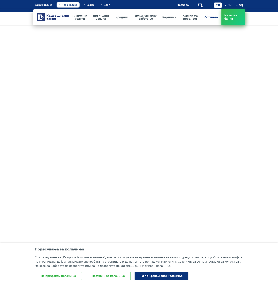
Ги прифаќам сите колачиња (161, 276)
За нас (90, 4)
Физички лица (43, 4)
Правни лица (69, 4)
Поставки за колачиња (108, 276)
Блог (107, 4)
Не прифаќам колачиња (58, 276)
